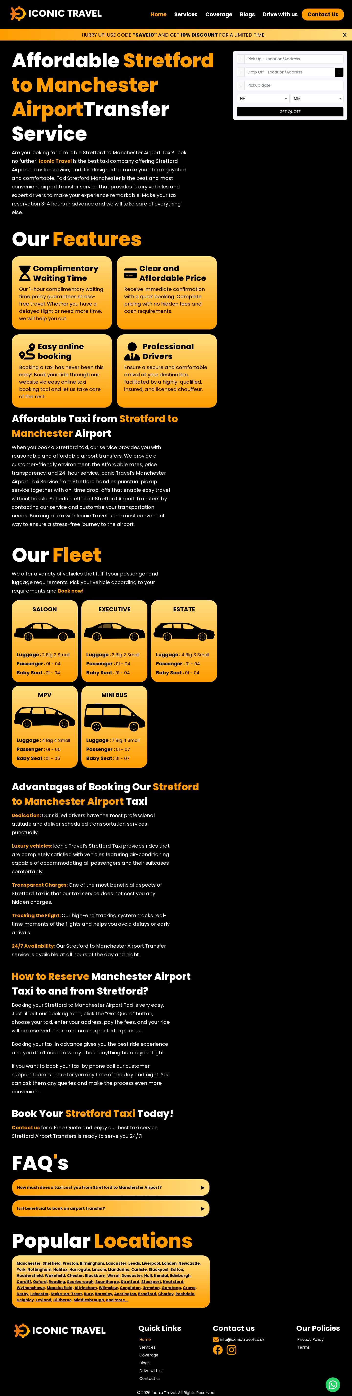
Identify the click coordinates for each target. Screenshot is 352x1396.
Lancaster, (116, 1263)
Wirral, (114, 1275)
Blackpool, (159, 1269)
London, (169, 1263)
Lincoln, (99, 1269)
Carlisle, (139, 1269)
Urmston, (152, 1287)
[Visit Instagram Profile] (231, 1350)
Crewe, (190, 1287)
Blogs (247, 14)
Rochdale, (185, 1293)
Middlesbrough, (89, 1300)
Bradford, (147, 1293)
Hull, (148, 1275)
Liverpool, (151, 1263)
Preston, (71, 1263)
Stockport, (151, 1281)
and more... (117, 1300)
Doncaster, (132, 1275)
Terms (303, 1347)
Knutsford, (173, 1281)
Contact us (26, 1127)
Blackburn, (95, 1275)
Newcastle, (189, 1263)
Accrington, (125, 1293)
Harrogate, (80, 1269)
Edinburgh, (180, 1275)
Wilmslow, (109, 1287)
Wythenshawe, (31, 1287)
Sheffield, (52, 1263)
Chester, (75, 1275)
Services (186, 14)
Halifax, (60, 1269)
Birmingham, (92, 1263)
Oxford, (40, 1281)
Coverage (218, 14)
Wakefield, (55, 1275)
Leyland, (44, 1300)
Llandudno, (119, 1269)
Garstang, (172, 1287)
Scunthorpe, (107, 1281)
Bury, (89, 1293)
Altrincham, (86, 1287)
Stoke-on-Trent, (67, 1293)
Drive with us (280, 14)
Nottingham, (39, 1269)
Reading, (57, 1281)
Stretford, (130, 1281)
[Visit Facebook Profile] (218, 1350)
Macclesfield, (60, 1287)
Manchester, (29, 1263)
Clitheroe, (63, 1300)
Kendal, (161, 1275)
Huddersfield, (30, 1275)
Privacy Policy (310, 1339)
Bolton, (177, 1269)
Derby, (23, 1293)
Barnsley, (104, 1293)
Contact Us (323, 14)
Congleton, (131, 1287)
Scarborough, (80, 1281)
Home (158, 14)
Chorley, (166, 1293)
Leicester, (40, 1293)
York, (21, 1269)
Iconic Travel (55, 161)
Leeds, (134, 1263)
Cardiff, (24, 1281)
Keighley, (26, 1300)
